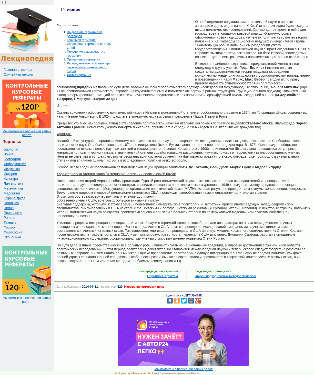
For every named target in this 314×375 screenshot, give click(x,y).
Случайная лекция (18, 74)
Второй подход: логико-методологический (225, 276)
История (10, 174)
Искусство (12, 169)
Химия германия (79, 75)
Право (9, 208)
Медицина (12, 193)
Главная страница (18, 69)
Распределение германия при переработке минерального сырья (89, 67)
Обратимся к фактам (162, 276)
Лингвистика (13, 183)
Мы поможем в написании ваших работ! (26, 133)
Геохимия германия (81, 40)
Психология (13, 213)
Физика (9, 227)
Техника (10, 222)
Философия (13, 232)
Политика (11, 203)
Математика (13, 188)
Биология (11, 149)
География (12, 159)
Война (8, 154)
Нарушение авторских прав (144, 286)
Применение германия (83, 59)
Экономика (12, 237)
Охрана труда (14, 198)
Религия (10, 218)
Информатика (15, 164)
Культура (11, 179)
